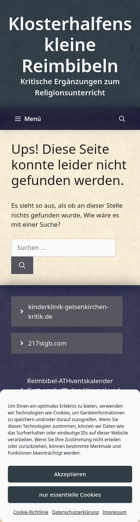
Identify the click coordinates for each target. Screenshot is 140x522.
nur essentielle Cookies (70, 494)
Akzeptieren (70, 474)
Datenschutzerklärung (75, 512)
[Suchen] (22, 265)
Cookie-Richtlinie (31, 512)
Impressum (115, 512)
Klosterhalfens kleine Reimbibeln (70, 44)
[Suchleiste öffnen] (122, 119)
